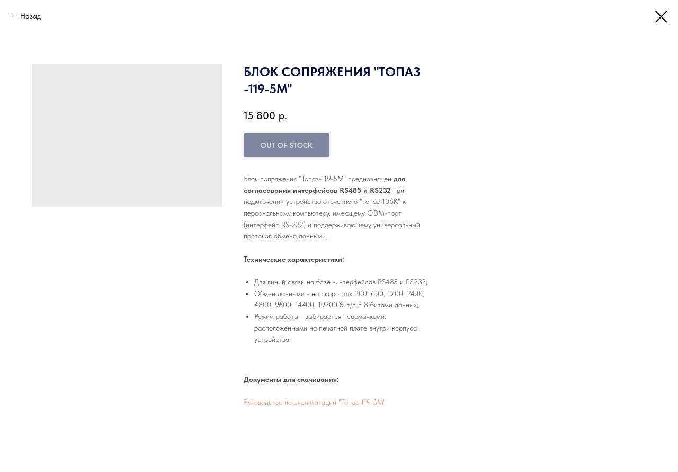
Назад (30, 16)
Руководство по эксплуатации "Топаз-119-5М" (315, 402)
